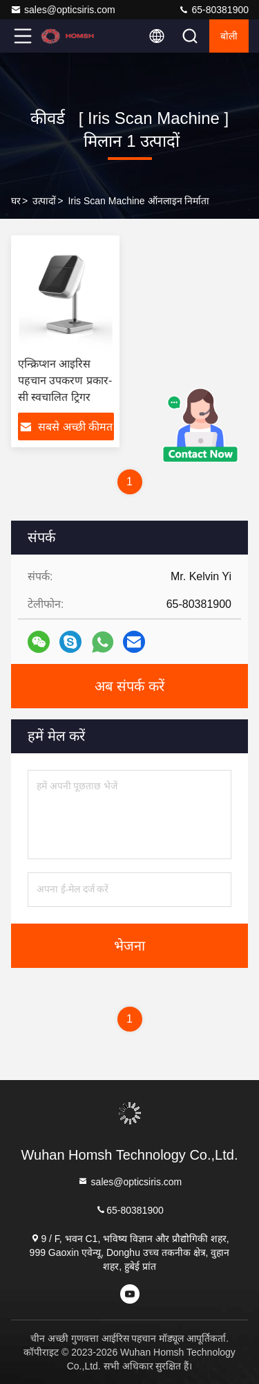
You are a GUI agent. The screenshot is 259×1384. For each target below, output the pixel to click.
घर (16, 200)
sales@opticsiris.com (62, 9)
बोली (229, 36)
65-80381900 (213, 9)
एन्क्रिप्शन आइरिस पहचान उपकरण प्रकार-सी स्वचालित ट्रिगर (65, 380)
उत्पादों (44, 200)
